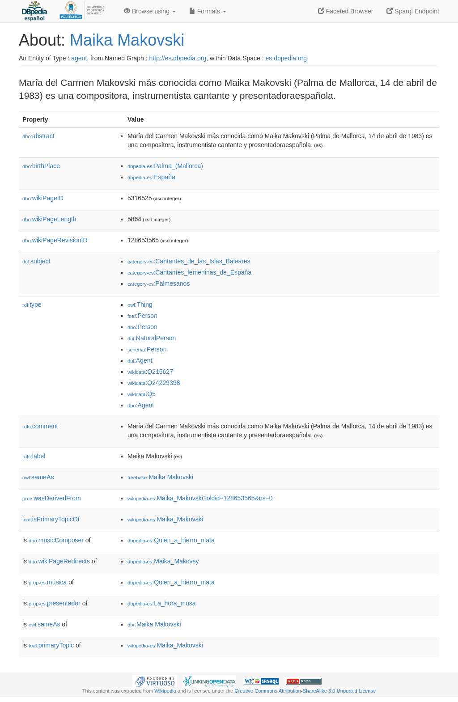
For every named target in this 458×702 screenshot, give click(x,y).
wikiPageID (43, 198)
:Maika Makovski (160, 477)
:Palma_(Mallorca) (165, 165)
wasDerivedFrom (51, 498)
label (33, 456)
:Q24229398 (153, 382)
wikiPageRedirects (59, 561)
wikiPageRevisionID (55, 240)
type (32, 304)
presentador (55, 603)
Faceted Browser (345, 11)
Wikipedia (165, 691)
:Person (142, 315)
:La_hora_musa (161, 603)
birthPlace (41, 165)
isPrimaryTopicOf (51, 519)
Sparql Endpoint (412, 11)
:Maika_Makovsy (163, 561)
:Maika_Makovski (165, 519)
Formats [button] (207, 11)
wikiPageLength (49, 219)
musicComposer (56, 540)
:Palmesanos (158, 283)
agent (79, 58)
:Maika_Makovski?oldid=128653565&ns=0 (200, 498)
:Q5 (141, 394)
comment (40, 426)
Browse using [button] (150, 11)
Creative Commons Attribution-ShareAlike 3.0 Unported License (305, 691)
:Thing (140, 304)
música (48, 582)
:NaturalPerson (151, 338)
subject (36, 261)
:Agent (139, 360)
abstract (38, 136)
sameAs (38, 477)
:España (151, 177)
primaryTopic (51, 645)
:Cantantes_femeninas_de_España (189, 272)
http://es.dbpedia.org (178, 58)
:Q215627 (150, 371)
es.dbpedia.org (286, 58)
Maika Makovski (127, 40)
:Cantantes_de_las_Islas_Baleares (188, 261)
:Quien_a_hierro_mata (171, 540)
